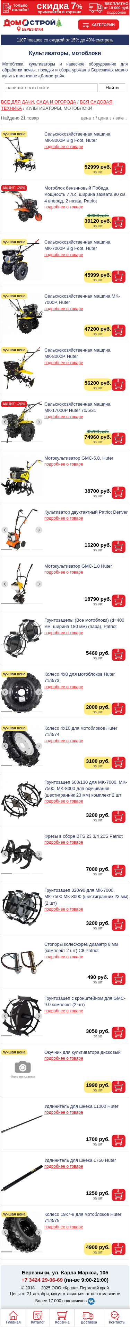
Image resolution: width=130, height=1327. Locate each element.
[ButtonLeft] (4, 422)
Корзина (62, 1322)
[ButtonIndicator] (22, 440)
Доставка (89, 1322)
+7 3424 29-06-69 (42, 1280)
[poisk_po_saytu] (51, 87)
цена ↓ (105, 118)
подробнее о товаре (63, 146)
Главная (13, 1322)
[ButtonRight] (38, 422)
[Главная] (32, 25)
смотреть (104, 40)
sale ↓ (121, 118)
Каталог (38, 1322)
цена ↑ (87, 118)
